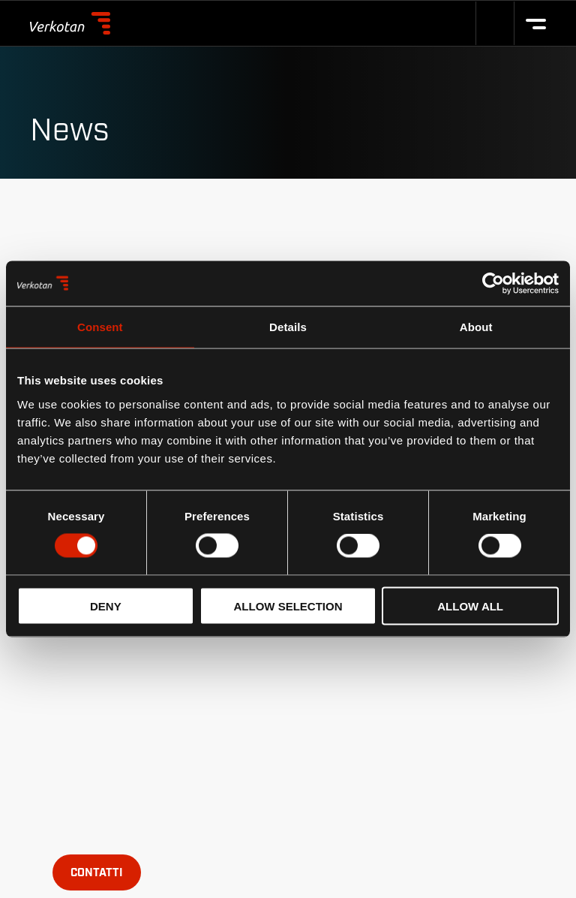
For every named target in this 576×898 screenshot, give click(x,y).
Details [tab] (288, 327)
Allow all (470, 605)
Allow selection (287, 605)
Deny (106, 605)
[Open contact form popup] (96, 872)
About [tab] (476, 327)
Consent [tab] (100, 327)
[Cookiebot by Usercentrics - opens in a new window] (493, 284)
